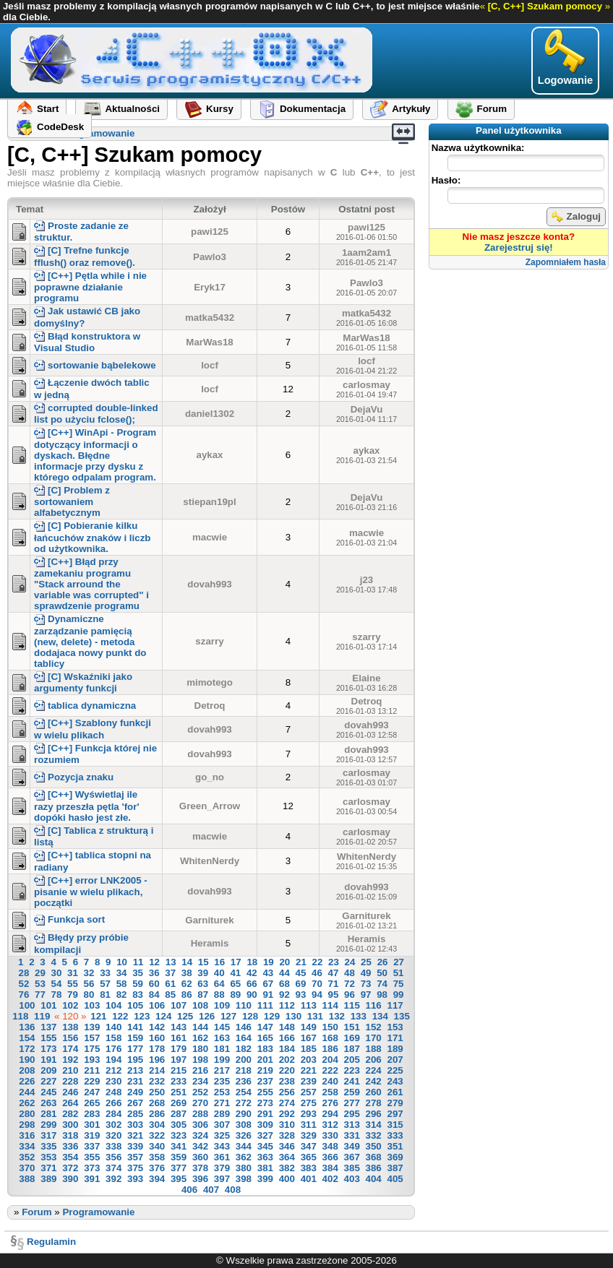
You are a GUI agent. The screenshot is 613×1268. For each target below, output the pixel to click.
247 (92, 1092)
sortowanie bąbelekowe (95, 365)
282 (70, 1113)
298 (27, 1124)
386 (374, 1168)
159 (135, 1037)
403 (352, 1178)
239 (309, 1081)
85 (170, 994)
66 (252, 983)
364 (287, 1157)
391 (92, 1178)
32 (89, 972)
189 (395, 1048)
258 (330, 1092)
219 (265, 1070)
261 (395, 1092)
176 (113, 1048)
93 (301, 994)
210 (70, 1070)
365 (309, 1157)
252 (200, 1092)
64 (219, 983)
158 (113, 1037)
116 (374, 1005)
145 (222, 1027)
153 (395, 1027)
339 (135, 1146)
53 (40, 983)
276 (330, 1102)
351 (395, 1146)
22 (317, 962)
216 (200, 1070)
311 (309, 1124)
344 (244, 1146)
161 (179, 1037)
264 (70, 1102)
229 (92, 1081)
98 (382, 994)
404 (374, 1178)
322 (157, 1135)
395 (179, 1178)
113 (309, 1005)
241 (352, 1081)
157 (92, 1037)
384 (330, 1168)
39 (202, 972)
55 (72, 983)
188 (374, 1048)
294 (330, 1113)
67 (267, 983)
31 (72, 972)
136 (27, 1027)
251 (179, 1092)
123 (142, 1016)
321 (135, 1135)
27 (398, 962)
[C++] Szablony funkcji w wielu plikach (92, 728)
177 (135, 1048)
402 (330, 1178)
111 (265, 1005)
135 (402, 1016)
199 (222, 1059)
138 (70, 1027)
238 (287, 1081)
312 (330, 1124)
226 (27, 1081)
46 (317, 972)
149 (309, 1027)
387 (395, 1168)
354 (70, 1157)
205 (352, 1059)
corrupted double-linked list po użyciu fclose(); (96, 413)
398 (244, 1178)
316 (27, 1135)
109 (222, 1005)
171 (395, 1037)
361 (222, 1157)
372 (70, 1168)
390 (70, 1178)
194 (113, 1059)
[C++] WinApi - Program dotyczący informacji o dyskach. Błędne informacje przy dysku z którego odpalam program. (95, 454)
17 (236, 962)
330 (330, 1135)
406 (189, 1189)
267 (135, 1102)
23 (333, 962)
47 (333, 972)
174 (70, 1048)
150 (330, 1027)
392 (113, 1178)
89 (235, 994)
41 (235, 972)
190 (27, 1059)
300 (70, 1124)
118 (20, 1016)
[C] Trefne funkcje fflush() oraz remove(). (84, 256)
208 (27, 1070)
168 (330, 1037)
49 (366, 972)
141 (135, 1027)
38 (186, 972)
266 (113, 1102)
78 (56, 994)
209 (48, 1070)
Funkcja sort (69, 919)
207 (395, 1059)
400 (287, 1178)
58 (121, 983)
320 (113, 1135)
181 (222, 1048)
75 (398, 983)
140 (113, 1027)
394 (157, 1178)
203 (309, 1059)
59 (137, 983)
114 (330, 1005)
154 (27, 1037)
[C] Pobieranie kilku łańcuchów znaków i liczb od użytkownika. (92, 536)
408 (233, 1189)
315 (395, 1124)
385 (352, 1168)
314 (374, 1124)
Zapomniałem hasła (566, 262)
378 (200, 1168)
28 (23, 972)
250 (157, 1092)
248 (113, 1092)
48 (349, 972)
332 (374, 1135)
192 (70, 1059)
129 (272, 1016)
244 (27, 1092)
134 (380, 1016)
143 (179, 1027)
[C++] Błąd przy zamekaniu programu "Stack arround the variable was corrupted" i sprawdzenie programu (91, 583)
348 (330, 1146)
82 (121, 994)
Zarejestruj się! (518, 247)
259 (352, 1092)
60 (154, 983)
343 (222, 1146)
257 (309, 1092)
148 (287, 1027)
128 (250, 1016)
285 (135, 1113)
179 (179, 1048)
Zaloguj (576, 217)
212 (113, 1070)
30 (56, 972)
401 (309, 1178)
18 (252, 962)
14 (186, 962)
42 (252, 972)
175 (92, 1048)
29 (40, 972)
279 (395, 1102)
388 (27, 1178)
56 (89, 983)
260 (374, 1092)
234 (200, 1081)
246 (70, 1092)
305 (179, 1124)
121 (98, 1016)
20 (284, 962)
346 (287, 1146)
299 (48, 1124)
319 (92, 1135)
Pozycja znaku (73, 777)
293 (309, 1113)
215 (179, 1070)
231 (135, 1081)
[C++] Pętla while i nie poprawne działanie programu (90, 286)
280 (27, 1113)
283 (92, 1113)
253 (222, 1092)
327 (265, 1135)
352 (27, 1157)
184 (287, 1048)
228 (70, 1081)
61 (170, 983)
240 (330, 1081)
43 (267, 972)
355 (92, 1157)
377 (179, 1168)
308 (244, 1124)
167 (309, 1037)
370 (27, 1168)
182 (244, 1048)
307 (222, 1124)
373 (92, 1168)
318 (70, 1135)
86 (186, 994)
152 (374, 1027)
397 (222, 1178)
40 (219, 972)
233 (179, 1081)
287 (179, 1113)
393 (135, 1178)
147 (265, 1027)
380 (244, 1168)
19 (268, 962)
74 (382, 983)
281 (48, 1113)
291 (265, 1113)
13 (171, 962)
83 (137, 994)
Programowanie (98, 133)
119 (42, 1016)
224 (374, 1070)
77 (40, 994)
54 (56, 983)
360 (200, 1157)
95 (333, 994)
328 (287, 1135)
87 (202, 994)
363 (265, 1157)
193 (92, 1059)
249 (135, 1092)
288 (200, 1113)
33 (105, 972)
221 (309, 1070)
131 (315, 1016)
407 (211, 1189)
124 (163, 1016)
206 (374, 1059)
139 (92, 1027)
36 (154, 972)
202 (287, 1059)
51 (398, 972)
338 (113, 1146)
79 (72, 994)
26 (382, 962)
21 (301, 962)
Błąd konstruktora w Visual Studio (87, 342)
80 (89, 994)
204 (330, 1059)
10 (121, 962)
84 (154, 994)
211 (92, 1070)
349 (352, 1146)
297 (395, 1113)
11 (138, 962)
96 (349, 994)
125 (185, 1016)
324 (200, 1135)
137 (48, 1027)
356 (113, 1157)
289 (222, 1113)
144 (200, 1027)
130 (293, 1016)
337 (92, 1146)
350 (374, 1146)
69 (301, 983)
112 (287, 1005)
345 (265, 1146)
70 (317, 983)
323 (179, 1135)
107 (179, 1005)
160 (157, 1037)
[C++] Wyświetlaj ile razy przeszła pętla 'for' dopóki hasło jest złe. (87, 805)
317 (48, 1135)
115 (352, 1005)
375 (135, 1168)
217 (222, 1070)
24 (350, 962)
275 (309, 1102)
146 (244, 1027)
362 (244, 1157)
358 (157, 1157)
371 (48, 1168)
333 (395, 1135)
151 (352, 1027)
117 (395, 1005)
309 (265, 1124)
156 (70, 1037)
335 (48, 1146)
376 (157, 1168)
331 (352, 1135)
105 (135, 1005)
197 (179, 1059)
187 (352, 1048)
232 (157, 1081)
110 (244, 1005)
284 (113, 1113)
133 (358, 1016)
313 (352, 1124)
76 (23, 994)
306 (200, 1124)
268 (157, 1102)
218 (244, 1070)
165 (265, 1037)
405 (395, 1178)
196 (157, 1059)
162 (200, 1037)
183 (265, 1048)
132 (337, 1016)
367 (352, 1157)
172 (27, 1048)
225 (395, 1070)
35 (137, 972)
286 (157, 1113)
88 (219, 994)
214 (157, 1070)
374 (113, 1168)
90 (252, 994)
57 (105, 983)
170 (374, 1037)
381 (265, 1168)
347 (309, 1146)
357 (135, 1157)
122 (120, 1016)
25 (366, 962)
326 (244, 1135)
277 (352, 1102)
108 (200, 1005)
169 (352, 1037)
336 (70, 1146)
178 (157, 1048)
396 (200, 1178)
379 (222, 1168)
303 (135, 1124)
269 (179, 1102)
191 (48, 1059)
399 (265, 1178)
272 (244, 1102)
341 (179, 1146)
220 (287, 1070)
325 (222, 1135)
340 (157, 1146)
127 (228, 1016)
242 (374, 1081)
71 (333, 983)
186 (330, 1048)
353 (48, 1157)
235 (222, 1081)
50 (382, 972)
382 (287, 1168)
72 (349, 983)
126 (207, 1016)
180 (200, 1048)
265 (92, 1102)
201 (265, 1059)
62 (186, 983)
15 (203, 962)
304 (157, 1124)
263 (48, 1102)
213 (135, 1070)
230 (113, 1081)
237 (265, 1081)
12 (154, 962)
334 (27, 1146)
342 (200, 1146)
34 (121, 972)
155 (48, 1037)
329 (309, 1135)
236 (244, 1081)
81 (105, 994)
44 (284, 972)
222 (330, 1070)
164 (244, 1037)
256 (287, 1092)
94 (317, 994)
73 (366, 983)
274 (287, 1102)
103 (92, 1005)
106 (157, 1005)
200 (244, 1059)
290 (244, 1113)
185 (309, 1048)
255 (265, 1092)
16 (219, 962)
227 (48, 1081)
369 (395, 1157)
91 (267, 994)
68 (284, 983)
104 (113, 1005)
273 (265, 1102)
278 (374, 1102)
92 (284, 994)
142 (157, 1027)
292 (287, 1113)
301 (92, 1124)
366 (330, 1157)
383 (309, 1168)
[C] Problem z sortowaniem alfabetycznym (72, 501)
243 (395, 1081)
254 (244, 1092)
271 (222, 1102)
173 (48, 1048)
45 (301, 972)
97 (366, 994)
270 (200, 1102)
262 (27, 1102)
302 (113, 1124)
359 (179, 1157)
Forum (36, 1212)
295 (352, 1113)
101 (48, 1005)
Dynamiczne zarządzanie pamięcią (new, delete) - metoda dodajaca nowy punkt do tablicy (90, 640)
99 (398, 994)
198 (200, 1059)
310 (287, 1124)
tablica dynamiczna (85, 705)
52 (23, 983)
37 (170, 972)
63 (202, 983)
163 (222, 1037)
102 (70, 1005)
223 (352, 1070)
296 (374, 1113)
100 (27, 1005)
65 (235, 983)
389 (48, 1178)
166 (287, 1037)
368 (374, 1157)
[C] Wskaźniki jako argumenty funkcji (83, 682)
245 (48, 1092)
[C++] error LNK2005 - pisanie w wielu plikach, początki (90, 891)
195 (135, 1059)
